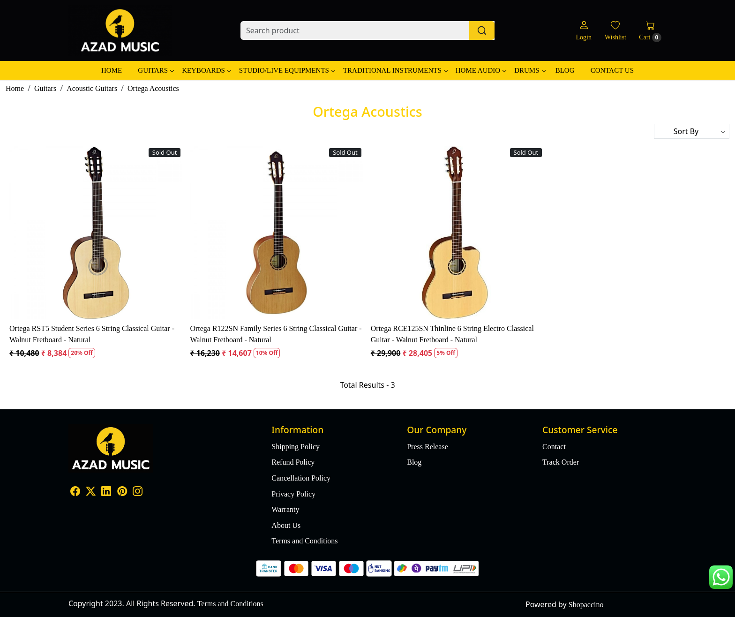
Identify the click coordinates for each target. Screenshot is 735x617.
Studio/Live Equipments (287, 70)
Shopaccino (586, 605)
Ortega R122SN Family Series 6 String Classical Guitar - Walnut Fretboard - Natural (275, 334)
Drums (529, 70)
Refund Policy (293, 462)
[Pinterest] (122, 492)
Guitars (155, 70)
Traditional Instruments (395, 70)
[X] (91, 492)
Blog (565, 70)
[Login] (583, 30)
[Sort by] (691, 131)
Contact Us (612, 70)
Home (111, 70)
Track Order (560, 462)
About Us (285, 525)
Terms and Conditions (304, 541)
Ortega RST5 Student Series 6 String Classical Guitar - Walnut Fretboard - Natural (91, 334)
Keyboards (206, 70)
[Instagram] (137, 492)
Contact (554, 447)
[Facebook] (75, 492)
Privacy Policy (293, 494)
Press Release (427, 447)
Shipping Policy (295, 447)
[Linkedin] (106, 492)
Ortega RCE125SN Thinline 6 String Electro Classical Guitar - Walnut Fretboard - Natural (452, 334)
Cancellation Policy (300, 478)
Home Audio (481, 70)
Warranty (285, 509)
